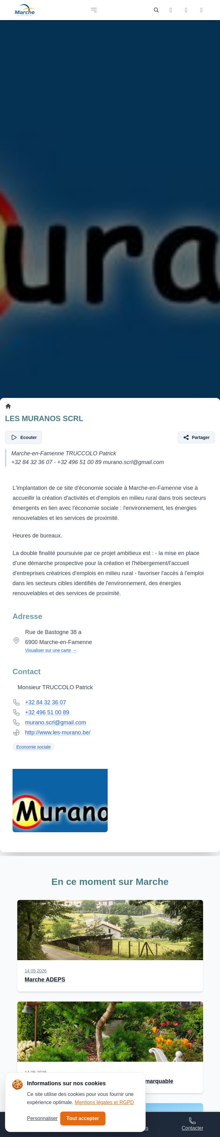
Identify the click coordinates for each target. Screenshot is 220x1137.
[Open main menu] (94, 10)
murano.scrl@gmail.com (55, 722)
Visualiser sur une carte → (51, 650)
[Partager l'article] (196, 437)
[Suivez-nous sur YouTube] (202, 10)
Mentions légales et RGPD (104, 1102)
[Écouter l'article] (23, 437)
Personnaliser (42, 1118)
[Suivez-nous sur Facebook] (171, 10)
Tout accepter (83, 1118)
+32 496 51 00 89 (47, 712)
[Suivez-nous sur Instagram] (186, 10)
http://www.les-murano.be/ (57, 732)
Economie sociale (33, 746)
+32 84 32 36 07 (45, 702)
